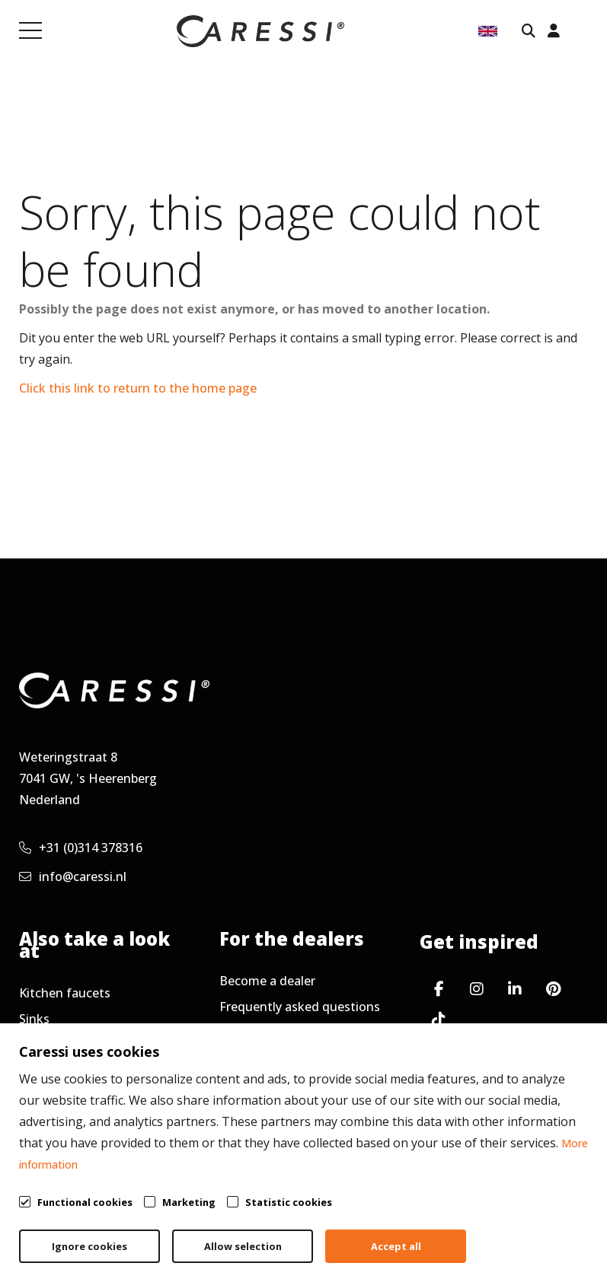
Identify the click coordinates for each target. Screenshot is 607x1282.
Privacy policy (436, 1219)
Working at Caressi (73, 1070)
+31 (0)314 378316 (80, 847)
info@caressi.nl (72, 876)
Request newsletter (276, 1058)
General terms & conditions (280, 1219)
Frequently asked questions (299, 1006)
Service (239, 1032)
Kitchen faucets (64, 993)
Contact (42, 1096)
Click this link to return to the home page (138, 388)
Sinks (34, 1018)
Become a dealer (267, 980)
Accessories (52, 1044)
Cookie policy (550, 1219)
